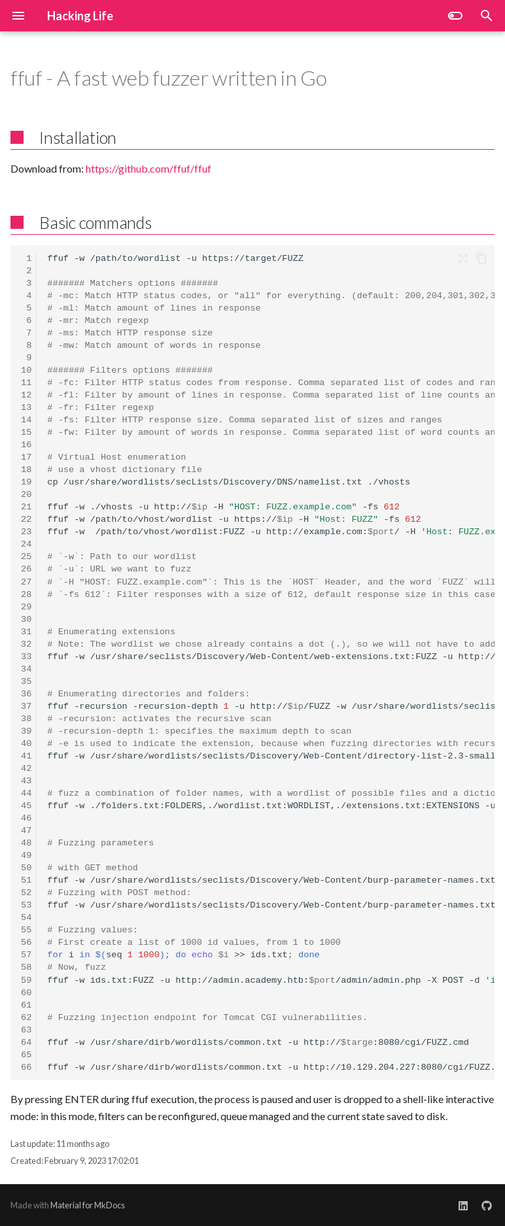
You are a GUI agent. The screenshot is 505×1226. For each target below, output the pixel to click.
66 (26, 1067)
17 (26, 457)
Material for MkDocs (87, 1205)
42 (26, 768)
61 (26, 1005)
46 (26, 818)
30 (26, 619)
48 (26, 843)
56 (26, 942)
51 (26, 880)
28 (26, 594)
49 (26, 855)
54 (26, 917)
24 (26, 544)
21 (26, 507)
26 (26, 569)
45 (26, 806)
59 (26, 980)
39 (26, 731)
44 (26, 793)
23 (26, 532)
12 (26, 395)
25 (26, 557)
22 (26, 519)
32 (26, 644)
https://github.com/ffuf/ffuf (148, 168)
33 (26, 657)
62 (26, 1018)
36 (26, 694)
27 (26, 582)
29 (26, 607)
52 (26, 893)
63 (26, 1030)
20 (26, 494)
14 (26, 420)
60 (26, 993)
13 (26, 407)
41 (26, 756)
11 (26, 383)
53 (26, 905)
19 (26, 482)
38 (26, 719)
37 (26, 706)
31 (26, 632)
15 (26, 432)
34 (26, 669)
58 (26, 967)
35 (26, 681)
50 (26, 868)
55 (26, 930)
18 (26, 470)
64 (26, 1042)
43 (26, 781)
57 (26, 955)
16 (26, 445)
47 (26, 831)
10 (26, 370)
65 (26, 1055)
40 (26, 744)
